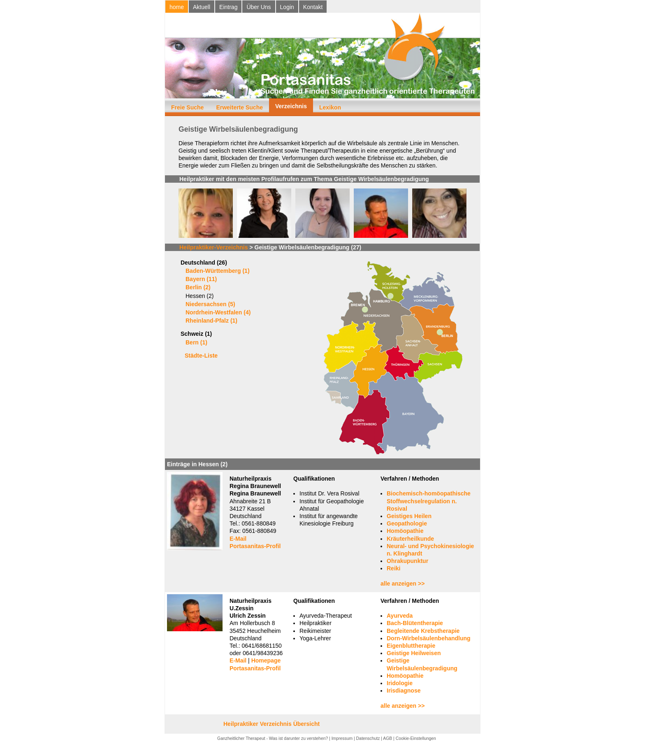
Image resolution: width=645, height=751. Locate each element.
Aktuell (201, 7)
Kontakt (312, 7)
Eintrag (228, 7)
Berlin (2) (198, 287)
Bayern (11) (201, 279)
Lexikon (330, 107)
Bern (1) (196, 342)
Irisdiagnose (403, 690)
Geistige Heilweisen (414, 653)
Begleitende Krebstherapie (423, 631)
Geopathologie (407, 523)
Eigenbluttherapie (411, 645)
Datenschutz (368, 738)
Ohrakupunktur (407, 561)
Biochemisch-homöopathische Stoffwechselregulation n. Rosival (429, 501)
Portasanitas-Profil (255, 546)
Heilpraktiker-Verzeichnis (213, 247)
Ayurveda (400, 615)
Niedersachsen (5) (210, 304)
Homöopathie (405, 531)
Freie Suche (187, 107)
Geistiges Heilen (409, 516)
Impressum (342, 738)
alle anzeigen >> (403, 583)
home (176, 7)
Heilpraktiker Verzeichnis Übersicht (271, 724)
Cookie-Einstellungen (416, 738)
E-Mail (238, 538)
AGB (387, 738)
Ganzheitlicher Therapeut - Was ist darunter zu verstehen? (272, 738)
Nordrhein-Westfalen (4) (218, 312)
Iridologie (400, 683)
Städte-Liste (201, 355)
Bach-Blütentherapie (415, 623)
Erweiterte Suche (239, 107)
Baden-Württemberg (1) (218, 270)
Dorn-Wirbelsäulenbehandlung (429, 638)
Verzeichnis (291, 106)
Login (287, 7)
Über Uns (258, 7)
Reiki (393, 568)
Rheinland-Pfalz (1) (211, 320)
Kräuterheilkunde (410, 538)
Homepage (266, 660)
